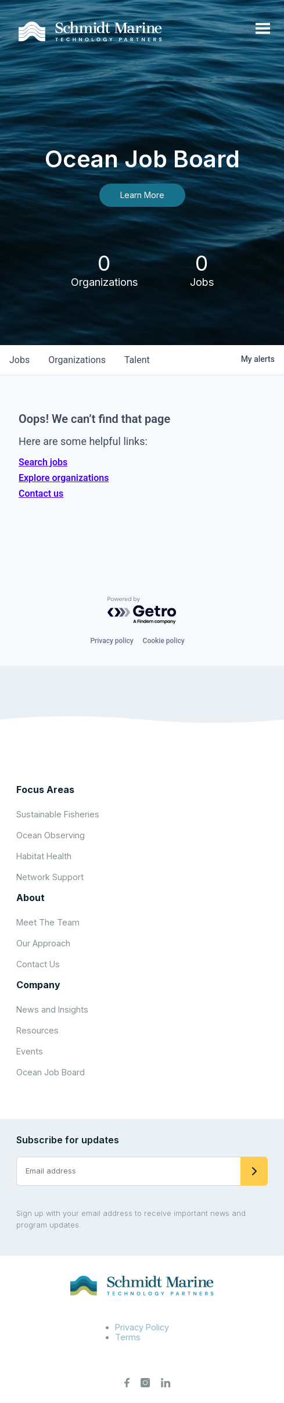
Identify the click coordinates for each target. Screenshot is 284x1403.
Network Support (50, 877)
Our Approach (43, 943)
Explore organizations (64, 477)
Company (38, 985)
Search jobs (43, 462)
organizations (77, 359)
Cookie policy (164, 641)
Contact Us (38, 964)
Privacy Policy (142, 1327)
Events (29, 1051)
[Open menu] (262, 29)
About (30, 897)
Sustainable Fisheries (57, 814)
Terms (128, 1337)
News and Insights (52, 1009)
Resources (37, 1030)
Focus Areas (45, 789)
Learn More (142, 195)
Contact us (41, 493)
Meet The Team (48, 922)
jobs (19, 359)
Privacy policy (111, 641)
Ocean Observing (50, 835)
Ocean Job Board (50, 1072)
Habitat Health (43, 856)
